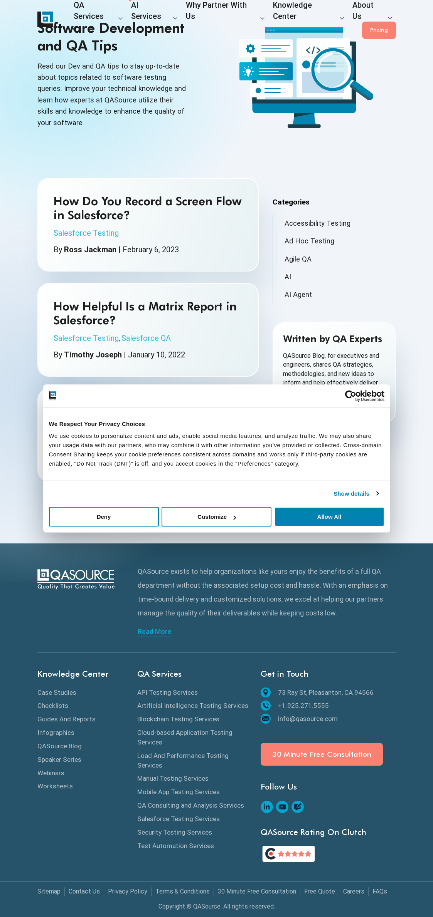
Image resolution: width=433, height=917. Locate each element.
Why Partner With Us (193, 20)
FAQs (379, 891)
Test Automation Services (175, 846)
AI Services (135, 20)
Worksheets (55, 786)
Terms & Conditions (182, 891)
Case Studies (56, 692)
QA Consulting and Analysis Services (190, 805)
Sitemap (49, 891)
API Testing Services (167, 692)
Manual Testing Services (173, 778)
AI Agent (298, 294)
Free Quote (319, 891)
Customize (216, 516)
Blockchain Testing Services (178, 719)
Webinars (50, 773)
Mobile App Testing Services (178, 792)
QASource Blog (59, 746)
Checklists (52, 705)
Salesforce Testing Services (178, 819)
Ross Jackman (90, 249)
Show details (351, 493)
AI (288, 277)
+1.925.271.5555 (295, 705)
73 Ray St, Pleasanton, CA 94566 (317, 692)
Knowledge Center (260, 20)
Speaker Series (59, 759)
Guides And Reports (66, 719)
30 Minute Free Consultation (321, 754)
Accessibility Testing (317, 223)
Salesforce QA (146, 338)
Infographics (55, 732)
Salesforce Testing (86, 233)
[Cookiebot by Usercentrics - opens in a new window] (350, 396)
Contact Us (84, 891)
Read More (155, 631)
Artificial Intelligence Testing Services (192, 705)
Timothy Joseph (93, 354)
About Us (312, 20)
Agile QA (298, 259)
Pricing (379, 19)
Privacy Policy (127, 891)
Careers (353, 891)
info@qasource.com (299, 718)
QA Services (89, 20)
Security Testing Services (174, 832)
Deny (104, 516)
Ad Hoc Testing (309, 241)
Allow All (329, 516)
